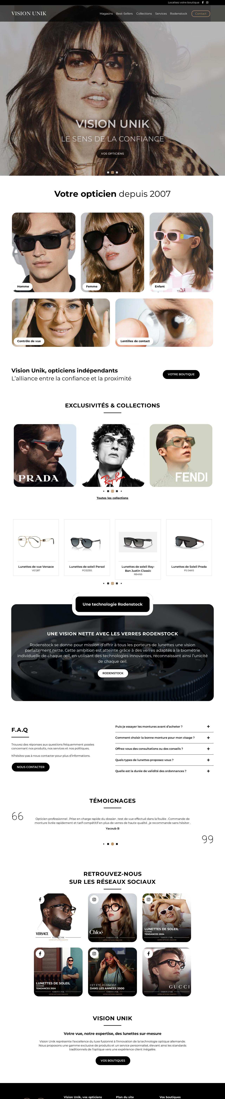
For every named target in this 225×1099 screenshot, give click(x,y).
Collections (143, 14)
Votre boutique (181, 388)
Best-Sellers (122, 14)
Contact (201, 14)
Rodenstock (178, 14)
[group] (36, 575)
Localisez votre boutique (183, 2)
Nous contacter (30, 780)
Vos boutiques (113, 1060)
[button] (108, 172)
